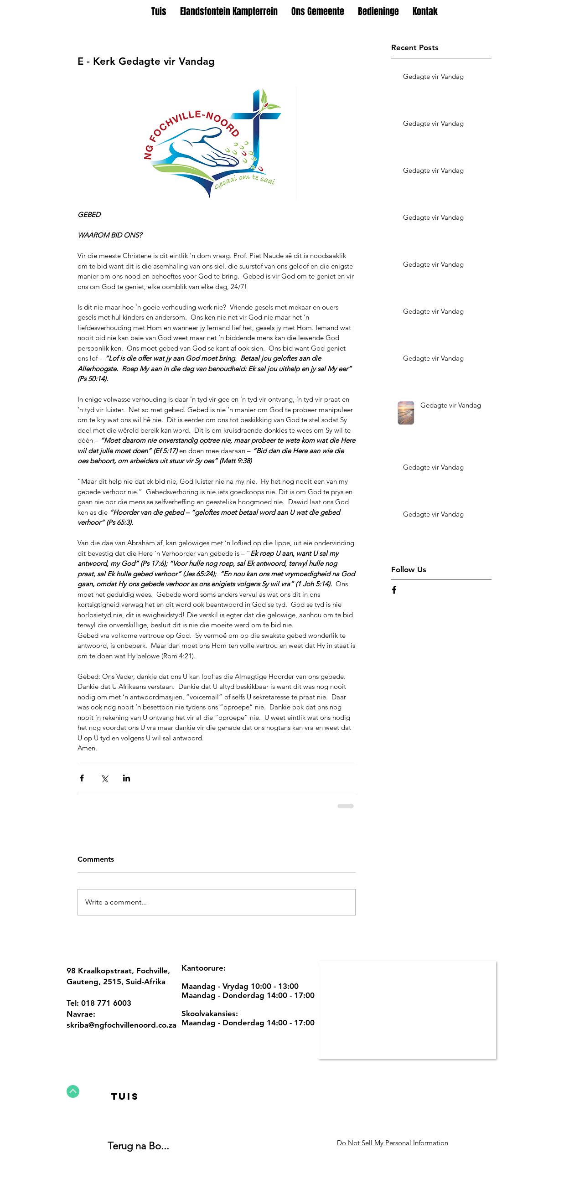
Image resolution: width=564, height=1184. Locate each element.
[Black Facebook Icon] (394, 589)
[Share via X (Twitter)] (104, 778)
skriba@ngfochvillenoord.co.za (121, 1024)
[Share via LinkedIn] (126, 778)
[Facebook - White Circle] (279, 1142)
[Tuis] (125, 1096)
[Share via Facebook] (82, 778)
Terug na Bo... (138, 1146)
